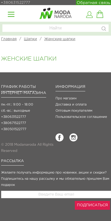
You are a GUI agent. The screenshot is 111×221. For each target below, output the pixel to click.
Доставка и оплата (71, 104)
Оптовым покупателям (74, 110)
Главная (9, 39)
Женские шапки (59, 39)
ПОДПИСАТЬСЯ (92, 205)
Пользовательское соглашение (81, 116)
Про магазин (66, 98)
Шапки (30, 39)
